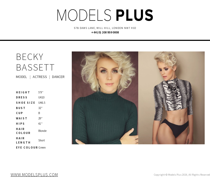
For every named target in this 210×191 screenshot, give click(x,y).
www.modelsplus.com (34, 174)
